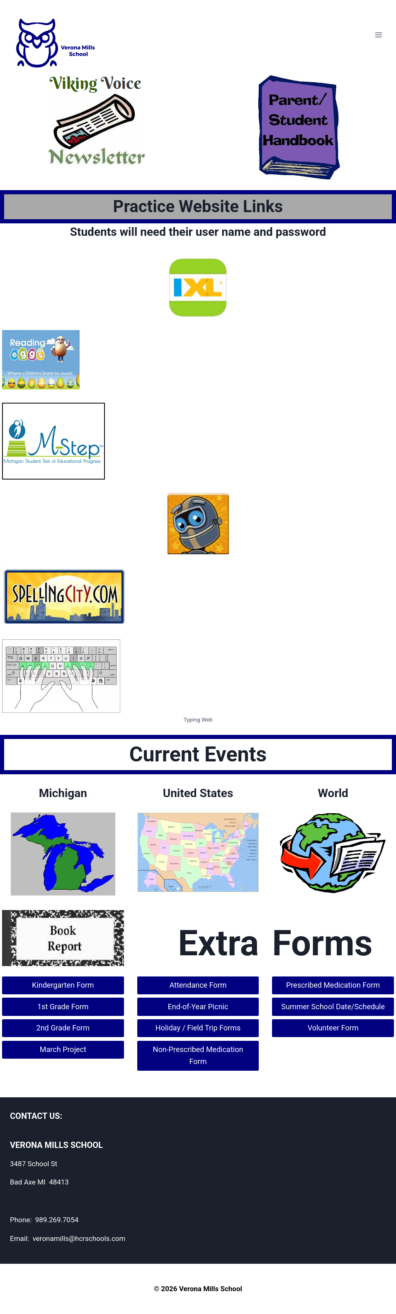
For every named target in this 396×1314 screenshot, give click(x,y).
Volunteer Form (333, 1027)
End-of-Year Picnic (198, 1006)
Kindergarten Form (63, 985)
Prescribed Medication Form (333, 985)
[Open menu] (378, 34)
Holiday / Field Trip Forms (198, 1027)
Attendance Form (197, 985)
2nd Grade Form (63, 1027)
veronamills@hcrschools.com (79, 1238)
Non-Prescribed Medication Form (198, 1055)
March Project (63, 1049)
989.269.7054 (57, 1220)
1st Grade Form (63, 1006)
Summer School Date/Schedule (333, 1006)
